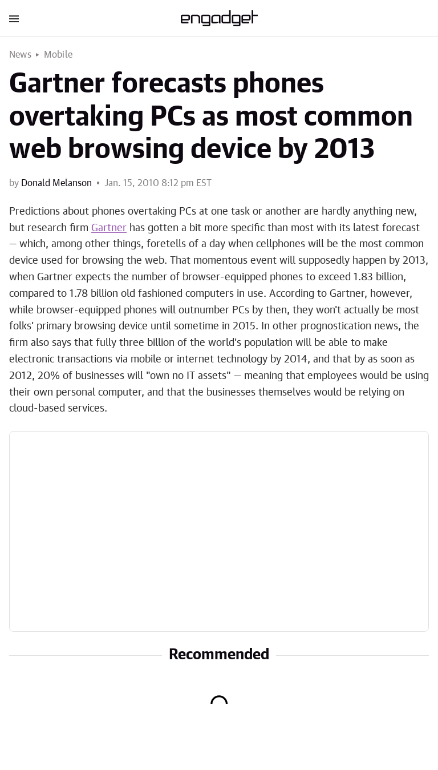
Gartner (109, 228)
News (20, 54)
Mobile (58, 54)
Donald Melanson (56, 183)
